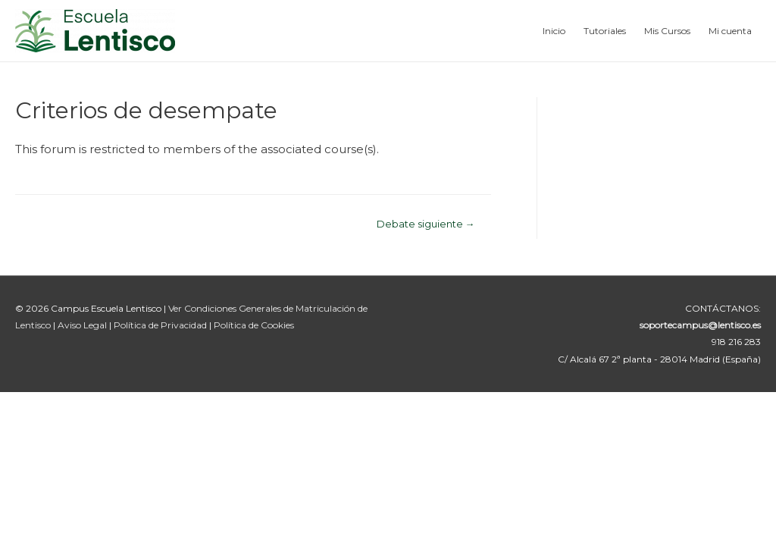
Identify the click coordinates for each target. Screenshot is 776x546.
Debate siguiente (426, 224)
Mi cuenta (730, 30)
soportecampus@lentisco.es (700, 325)
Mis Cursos (667, 30)
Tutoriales (605, 30)
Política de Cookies (254, 325)
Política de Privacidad (161, 325)
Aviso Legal (83, 325)
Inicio (554, 30)
